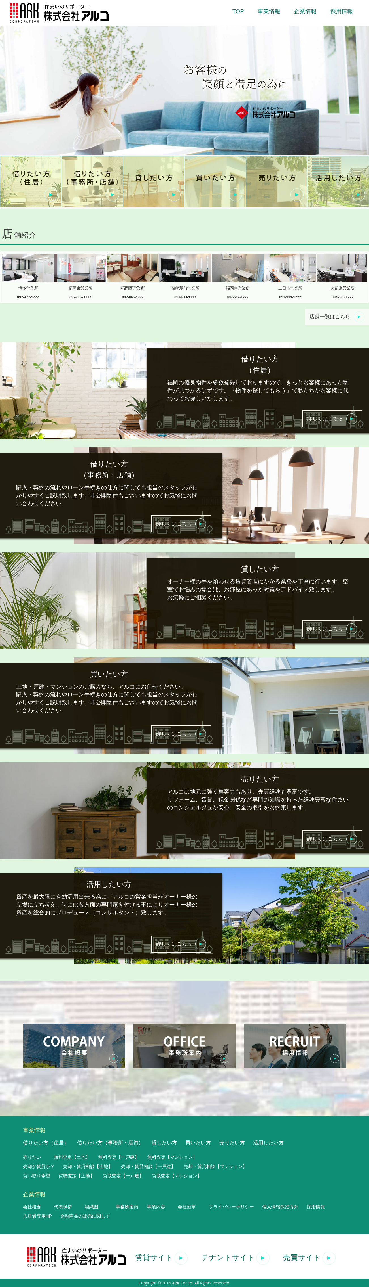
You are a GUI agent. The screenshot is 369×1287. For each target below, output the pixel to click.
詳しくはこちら (332, 418)
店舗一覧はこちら (336, 316)
